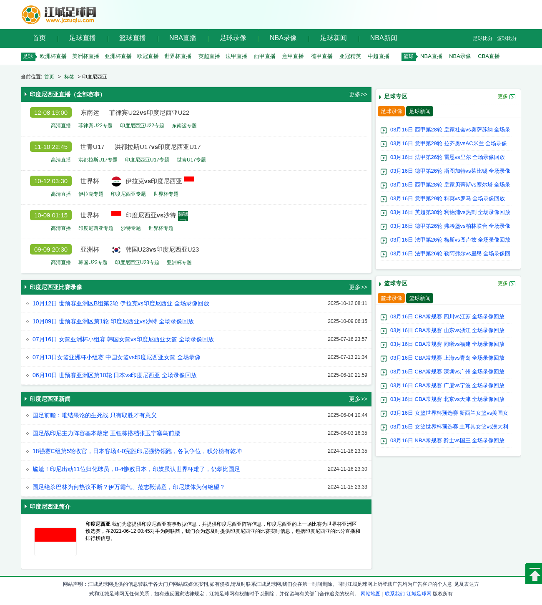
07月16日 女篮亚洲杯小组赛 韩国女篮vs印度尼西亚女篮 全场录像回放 (123, 339)
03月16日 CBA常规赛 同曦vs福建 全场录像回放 (447, 344)
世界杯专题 (165, 194)
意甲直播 (293, 56)
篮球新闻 (420, 298)
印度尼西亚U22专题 (142, 126)
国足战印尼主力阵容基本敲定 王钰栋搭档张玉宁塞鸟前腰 (106, 433)
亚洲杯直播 (118, 56)
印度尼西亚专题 (128, 194)
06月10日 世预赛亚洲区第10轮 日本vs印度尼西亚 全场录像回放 (115, 375)
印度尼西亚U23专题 (137, 262)
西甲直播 (265, 56)
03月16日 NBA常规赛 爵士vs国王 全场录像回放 (447, 440)
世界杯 (89, 180)
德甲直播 (322, 56)
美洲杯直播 (85, 56)
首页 (39, 37)
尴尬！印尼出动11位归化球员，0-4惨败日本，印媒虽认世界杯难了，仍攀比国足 (136, 469)
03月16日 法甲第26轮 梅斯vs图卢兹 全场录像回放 (450, 240)
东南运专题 (184, 126)
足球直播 (82, 37)
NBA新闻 (383, 37)
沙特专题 (131, 228)
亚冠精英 (350, 56)
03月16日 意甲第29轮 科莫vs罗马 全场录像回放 (447, 198)
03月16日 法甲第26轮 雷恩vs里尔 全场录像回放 (447, 157)
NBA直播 (182, 37)
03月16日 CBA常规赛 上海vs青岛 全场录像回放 (447, 358)
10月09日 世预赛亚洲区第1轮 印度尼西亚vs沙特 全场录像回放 (113, 321)
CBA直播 (489, 56)
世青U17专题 (191, 160)
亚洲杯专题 (179, 262)
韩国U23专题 (93, 262)
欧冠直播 (148, 56)
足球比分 (483, 38)
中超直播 (378, 56)
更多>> (358, 94)
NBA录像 (283, 37)
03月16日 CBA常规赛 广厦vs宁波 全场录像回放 (447, 385)
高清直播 (61, 126)
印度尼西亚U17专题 (147, 160)
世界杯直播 (177, 56)
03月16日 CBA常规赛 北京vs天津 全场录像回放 (447, 399)
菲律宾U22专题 (95, 126)
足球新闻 (333, 37)
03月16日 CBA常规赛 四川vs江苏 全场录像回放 (447, 316)
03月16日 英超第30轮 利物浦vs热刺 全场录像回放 (450, 212)
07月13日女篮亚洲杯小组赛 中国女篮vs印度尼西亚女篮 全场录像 (117, 357)
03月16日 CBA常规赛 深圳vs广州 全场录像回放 (447, 371)
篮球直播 (132, 37)
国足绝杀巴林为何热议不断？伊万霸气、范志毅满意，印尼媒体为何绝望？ (129, 487)
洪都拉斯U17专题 (98, 160)
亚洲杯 (89, 249)
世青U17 (92, 146)
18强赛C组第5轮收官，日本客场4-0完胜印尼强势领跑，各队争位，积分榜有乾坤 (137, 451)
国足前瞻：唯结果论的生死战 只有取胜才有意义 (95, 415)
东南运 (89, 112)
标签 (69, 77)
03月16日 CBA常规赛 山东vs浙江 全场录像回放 (447, 330)
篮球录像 (391, 298)
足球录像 (233, 37)
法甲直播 (236, 56)
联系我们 (395, 594)
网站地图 (371, 594)
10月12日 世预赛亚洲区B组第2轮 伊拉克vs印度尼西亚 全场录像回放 (121, 303)
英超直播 (209, 56)
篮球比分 (507, 38)
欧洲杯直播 (53, 56)
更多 (503, 96)
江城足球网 (419, 594)
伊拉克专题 (90, 194)
